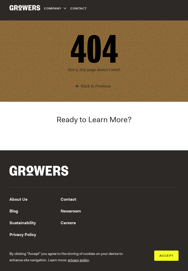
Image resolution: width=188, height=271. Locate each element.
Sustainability (22, 222)
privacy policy (78, 260)
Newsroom (71, 211)
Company (52, 8)
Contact (78, 8)
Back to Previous (96, 86)
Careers (68, 222)
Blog (13, 211)
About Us (18, 199)
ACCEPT (166, 256)
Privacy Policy (22, 234)
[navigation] (67, 8)
